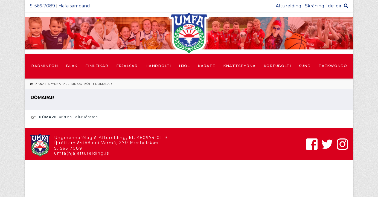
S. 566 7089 (68, 148)
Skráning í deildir (323, 5)
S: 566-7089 (42, 5)
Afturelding (288, 5)
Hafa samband (74, 5)
